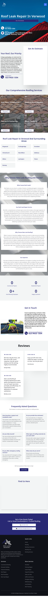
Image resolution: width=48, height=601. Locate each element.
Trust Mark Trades (32, 598)
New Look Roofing (6, 57)
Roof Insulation (4, 579)
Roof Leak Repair (5, 582)
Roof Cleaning (28, 591)
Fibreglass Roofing (29, 584)
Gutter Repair (28, 574)
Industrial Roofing (5, 574)
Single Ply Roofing (29, 577)
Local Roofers (28, 589)
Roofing (27, 549)
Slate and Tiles (28, 579)
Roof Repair (3, 577)
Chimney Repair (28, 572)
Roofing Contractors (29, 552)
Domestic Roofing (5, 572)
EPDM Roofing (28, 587)
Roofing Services (29, 557)
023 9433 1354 (24, 529)
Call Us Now (24, 474)
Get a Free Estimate (8, 20)
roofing (19, 239)
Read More (6, 112)
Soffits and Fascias (29, 582)
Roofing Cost (28, 554)
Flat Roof (27, 570)
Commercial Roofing (6, 570)
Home (26, 547)
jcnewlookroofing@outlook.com (24, 533)
